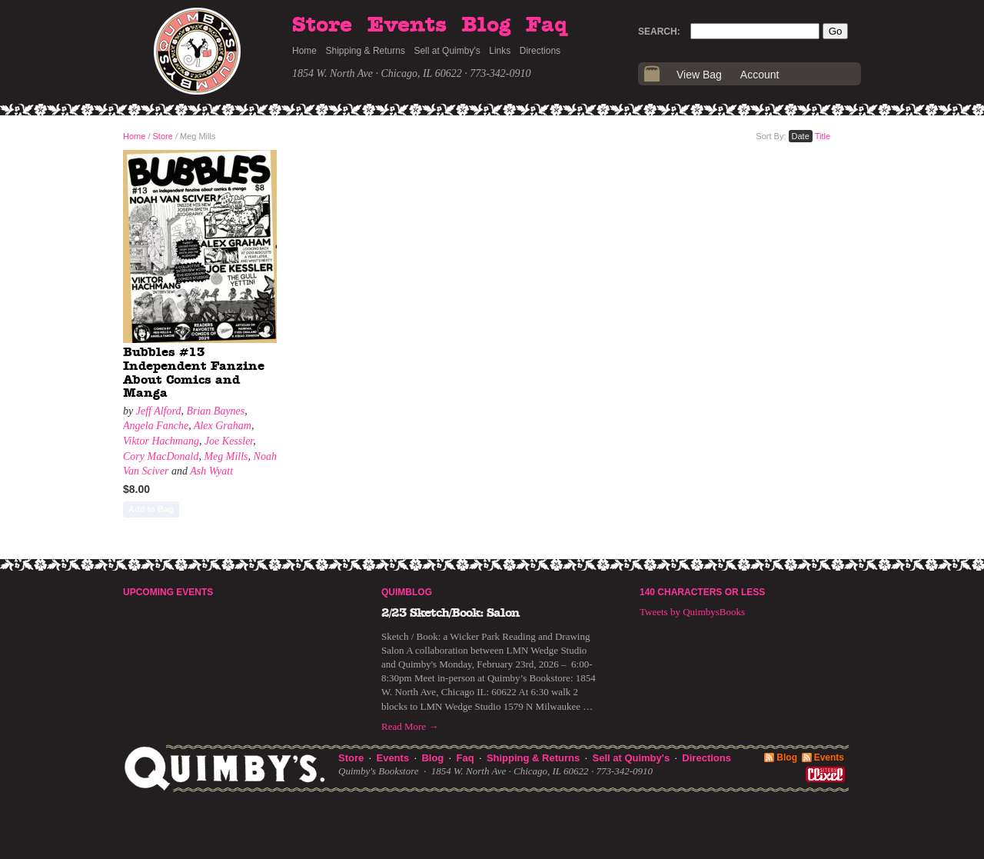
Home (304, 50)
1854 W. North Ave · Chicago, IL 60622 (377, 73)
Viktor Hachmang (161, 441)
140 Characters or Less (702, 592)
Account (760, 74)
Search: (659, 31)
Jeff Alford (158, 411)
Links (499, 50)
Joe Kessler (228, 441)
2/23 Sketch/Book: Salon (450, 613)
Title (822, 136)
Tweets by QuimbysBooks (692, 612)
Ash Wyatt (211, 471)
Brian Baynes (215, 411)
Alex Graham (222, 425)
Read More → (409, 726)
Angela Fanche (155, 425)
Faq (546, 25)
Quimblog (406, 592)
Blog (485, 25)
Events (407, 25)
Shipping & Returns (365, 50)
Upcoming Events (168, 592)
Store (322, 25)
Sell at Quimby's (447, 50)
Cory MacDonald (160, 456)
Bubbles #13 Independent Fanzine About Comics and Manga (193, 372)
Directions (540, 50)
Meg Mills (226, 456)
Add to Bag (151, 509)
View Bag (699, 74)
